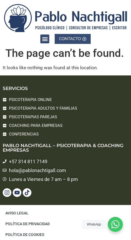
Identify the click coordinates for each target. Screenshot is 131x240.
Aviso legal (16, 213)
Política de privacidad (27, 224)
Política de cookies (24, 234)
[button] (44, 38)
